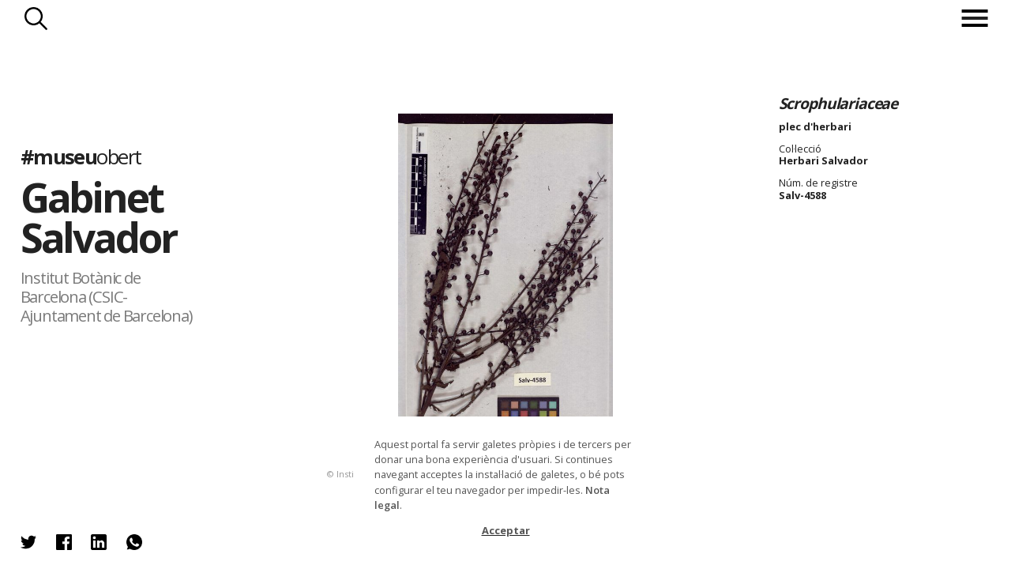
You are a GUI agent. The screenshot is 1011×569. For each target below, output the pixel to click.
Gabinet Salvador (98, 217)
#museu (81, 157)
